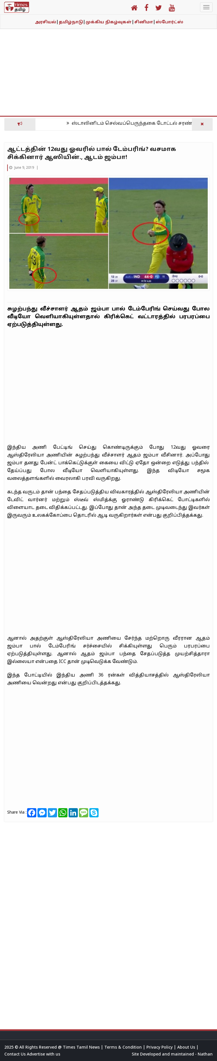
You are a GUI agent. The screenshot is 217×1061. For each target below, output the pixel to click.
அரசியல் (47, 22)
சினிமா (144, 22)
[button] (134, 9)
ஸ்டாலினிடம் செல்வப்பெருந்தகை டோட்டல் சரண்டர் (136, 123)
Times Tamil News (82, 1047)
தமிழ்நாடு (72, 22)
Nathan (205, 1054)
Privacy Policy (160, 1047)
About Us (186, 1047)
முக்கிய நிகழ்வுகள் (110, 22)
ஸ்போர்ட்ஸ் (169, 22)
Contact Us (15, 1054)
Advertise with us (43, 1054)
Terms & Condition (123, 1047)
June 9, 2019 (22, 168)
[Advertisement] (108, 75)
